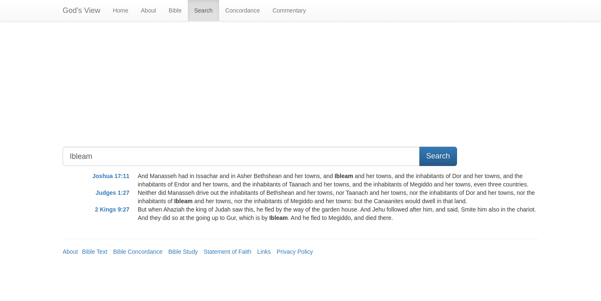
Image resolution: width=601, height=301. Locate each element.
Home (120, 10)
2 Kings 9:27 (112, 209)
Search (203, 10)
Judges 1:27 (112, 192)
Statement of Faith (227, 251)
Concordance (242, 10)
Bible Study (183, 251)
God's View (81, 10)
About (149, 10)
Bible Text (94, 251)
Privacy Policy (295, 251)
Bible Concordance (137, 251)
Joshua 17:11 (110, 176)
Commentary (289, 10)
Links (264, 251)
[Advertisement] (240, 88)
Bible (175, 10)
